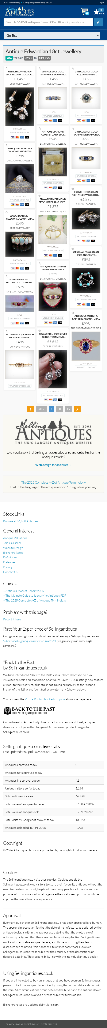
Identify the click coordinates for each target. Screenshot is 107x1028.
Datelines (9, 562)
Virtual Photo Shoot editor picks (45, 699)
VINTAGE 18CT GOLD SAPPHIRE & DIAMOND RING (53, 74)
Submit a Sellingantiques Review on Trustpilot (29, 641)
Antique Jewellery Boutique (53, 85)
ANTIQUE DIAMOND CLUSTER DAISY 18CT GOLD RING (52, 134)
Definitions (10, 557)
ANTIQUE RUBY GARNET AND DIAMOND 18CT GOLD (53, 269)
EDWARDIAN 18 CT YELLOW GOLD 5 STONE (20, 281)
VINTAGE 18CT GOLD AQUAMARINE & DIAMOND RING (86, 74)
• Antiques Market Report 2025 (23, 591)
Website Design (13, 547)
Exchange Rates (13, 552)
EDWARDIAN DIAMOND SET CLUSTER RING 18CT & (53, 202)
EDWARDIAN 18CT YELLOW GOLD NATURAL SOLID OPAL (20, 218)
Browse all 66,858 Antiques (20, 521)
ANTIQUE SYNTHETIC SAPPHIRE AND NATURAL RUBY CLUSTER (86, 318)
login (102, 2)
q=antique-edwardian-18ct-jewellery (52, 35)
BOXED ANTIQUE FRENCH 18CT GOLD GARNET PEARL (20, 337)
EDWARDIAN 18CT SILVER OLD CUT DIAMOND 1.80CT (53, 337)
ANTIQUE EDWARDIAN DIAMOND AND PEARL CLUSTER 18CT (19, 151)
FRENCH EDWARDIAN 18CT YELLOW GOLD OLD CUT (20, 74)
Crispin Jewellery (20, 83)
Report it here (12, 619)
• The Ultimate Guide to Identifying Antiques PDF (34, 595)
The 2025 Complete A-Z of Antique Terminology (53, 482)
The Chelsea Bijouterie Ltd (86, 328)
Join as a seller (12, 543)
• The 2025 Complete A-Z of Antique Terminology (34, 600)
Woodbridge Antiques (53, 211)
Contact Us (10, 572)
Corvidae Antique (20, 346)
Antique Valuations (15, 538)
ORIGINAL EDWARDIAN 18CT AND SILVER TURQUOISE (86, 255)
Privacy (7, 567)
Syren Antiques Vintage (20, 291)
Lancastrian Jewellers (53, 144)
